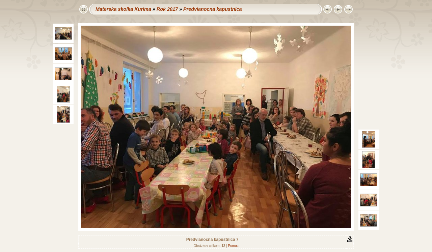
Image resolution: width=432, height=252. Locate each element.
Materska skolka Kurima (123, 9)
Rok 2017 (167, 9)
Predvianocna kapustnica (212, 9)
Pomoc (233, 246)
